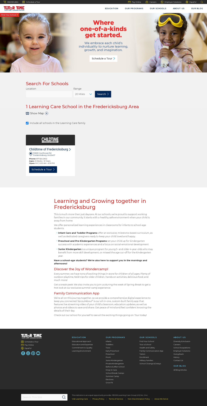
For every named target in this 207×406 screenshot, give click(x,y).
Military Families (146, 360)
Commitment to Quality (82, 348)
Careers (151, 2)
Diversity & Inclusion (181, 341)
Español (191, 2)
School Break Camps (115, 373)
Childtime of (50, 149)
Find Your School (8, 15)
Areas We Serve (161, 399)
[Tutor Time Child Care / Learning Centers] (13, 8)
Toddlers (109, 344)
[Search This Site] (44, 397)
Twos (108, 348)
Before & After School (115, 367)
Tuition (142, 354)
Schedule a (103, 58)
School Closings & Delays (150, 363)
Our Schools (158, 8)
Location (31, 88)
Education (111, 8)
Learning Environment (81, 351)
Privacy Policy (98, 399)
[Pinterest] (33, 353)
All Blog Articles (180, 370)
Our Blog (197, 8)
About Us (179, 8)
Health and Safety (147, 348)
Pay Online (134, 2)
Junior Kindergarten (114, 360)
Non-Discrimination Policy (139, 399)
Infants (108, 341)
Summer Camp (112, 376)
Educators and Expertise (82, 344)
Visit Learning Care (80, 399)
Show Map (37, 113)
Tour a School (145, 344)
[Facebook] (23, 353)
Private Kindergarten (115, 363)
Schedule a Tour (31, 2)
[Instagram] (28, 353)
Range (77, 88)
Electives (109, 379)
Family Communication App (151, 351)
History (176, 357)
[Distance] (83, 94)
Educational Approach (81, 341)
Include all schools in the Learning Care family (55, 123)
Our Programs (134, 8)
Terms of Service (116, 399)
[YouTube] (38, 353)
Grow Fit (109, 383)
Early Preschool (112, 351)
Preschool (110, 354)
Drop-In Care (111, 370)
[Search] (64, 397)
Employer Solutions (171, 2)
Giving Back (178, 354)
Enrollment (144, 357)
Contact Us (178, 360)
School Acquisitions (181, 348)
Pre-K (108, 357)
